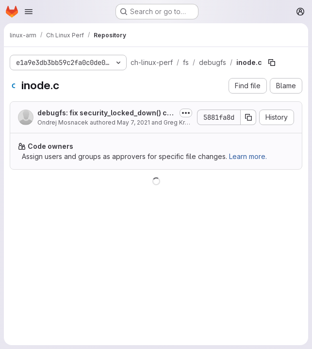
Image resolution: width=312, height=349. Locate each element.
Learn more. (248, 156)
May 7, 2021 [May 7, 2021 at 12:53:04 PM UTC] (133, 122)
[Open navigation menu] (28, 11)
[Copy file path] (271, 62)
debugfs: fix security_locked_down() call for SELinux (106, 113)
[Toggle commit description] (186, 113)
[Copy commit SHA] (248, 117)
